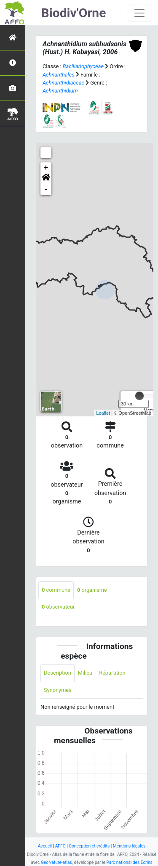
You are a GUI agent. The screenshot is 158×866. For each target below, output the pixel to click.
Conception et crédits (89, 846)
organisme (92, 590)
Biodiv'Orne (73, 12)
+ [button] (46, 168)
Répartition (112, 673)
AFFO (60, 846)
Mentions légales (129, 846)
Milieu (85, 673)
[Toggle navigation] (139, 13)
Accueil (45, 846)
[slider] (139, 396)
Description (57, 673)
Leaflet (103, 413)
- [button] (46, 190)
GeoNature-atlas (56, 862)
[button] (45, 178)
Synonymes (58, 690)
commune (56, 590)
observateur (58, 607)
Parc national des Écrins (129, 862)
